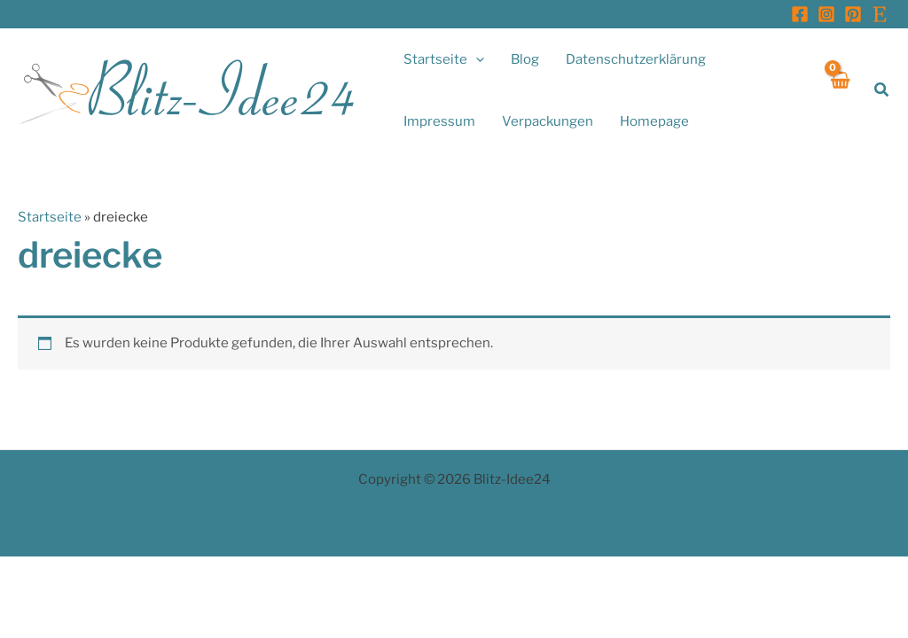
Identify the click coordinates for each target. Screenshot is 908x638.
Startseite (50, 217)
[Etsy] (879, 14)
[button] (475, 59)
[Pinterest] (853, 14)
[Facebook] (800, 14)
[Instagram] (826, 14)
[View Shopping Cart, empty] (839, 90)
